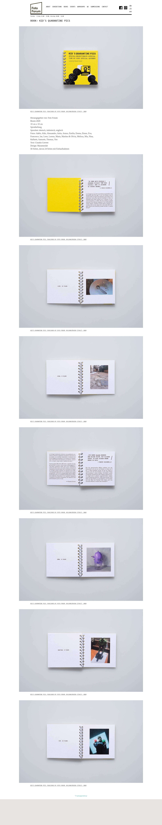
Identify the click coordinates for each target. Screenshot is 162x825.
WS (88, 7)
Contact (105, 7)
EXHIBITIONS (57, 7)
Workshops (81, 7)
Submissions (95, 7)
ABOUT (48, 7)
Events (72, 7)
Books (66, 7)
